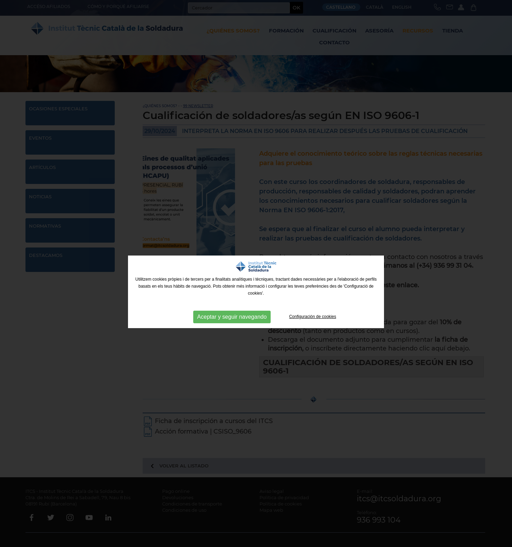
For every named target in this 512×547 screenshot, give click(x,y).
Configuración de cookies (312, 316)
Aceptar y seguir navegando (231, 317)
